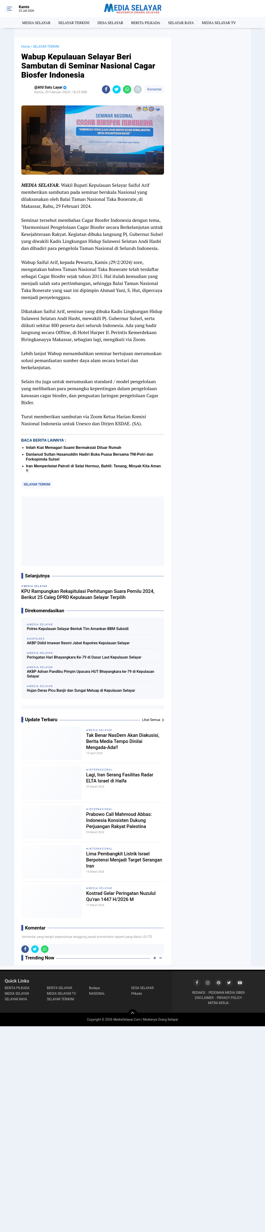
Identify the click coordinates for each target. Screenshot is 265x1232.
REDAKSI (198, 992)
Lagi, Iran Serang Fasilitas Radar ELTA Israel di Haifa (119, 778)
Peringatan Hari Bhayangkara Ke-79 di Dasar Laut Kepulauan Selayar (84, 657)
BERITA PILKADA (145, 22)
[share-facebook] (106, 89)
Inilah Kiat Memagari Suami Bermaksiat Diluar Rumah (73, 448)
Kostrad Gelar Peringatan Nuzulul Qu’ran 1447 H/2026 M (121, 896)
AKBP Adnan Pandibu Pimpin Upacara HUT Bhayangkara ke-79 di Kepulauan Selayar (90, 674)
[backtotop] (132, 1014)
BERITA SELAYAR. (60, 988)
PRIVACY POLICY (229, 998)
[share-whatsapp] (127, 89)
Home (25, 46)
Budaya (94, 988)
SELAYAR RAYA (181, 22)
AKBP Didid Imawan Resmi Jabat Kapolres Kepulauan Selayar (78, 643)
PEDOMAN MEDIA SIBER (227, 992)
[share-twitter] (116, 89)
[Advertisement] (92, 531)
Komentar (153, 89)
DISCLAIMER (204, 998)
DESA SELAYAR (110, 22)
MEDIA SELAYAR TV (219, 22)
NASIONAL (97, 993)
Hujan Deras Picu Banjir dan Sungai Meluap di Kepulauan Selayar (81, 690)
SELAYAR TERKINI (74, 22)
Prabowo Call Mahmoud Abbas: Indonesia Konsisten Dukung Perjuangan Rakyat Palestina (119, 820)
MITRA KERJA (218, 1003)
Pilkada (136, 993)
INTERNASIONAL (101, 769)
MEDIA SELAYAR (36, 22)
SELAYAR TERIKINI (60, 999)
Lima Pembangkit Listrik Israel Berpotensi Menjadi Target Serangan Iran (124, 860)
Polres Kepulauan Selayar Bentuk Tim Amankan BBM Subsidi (78, 629)
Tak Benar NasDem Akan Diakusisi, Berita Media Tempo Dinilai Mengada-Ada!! (122, 741)
